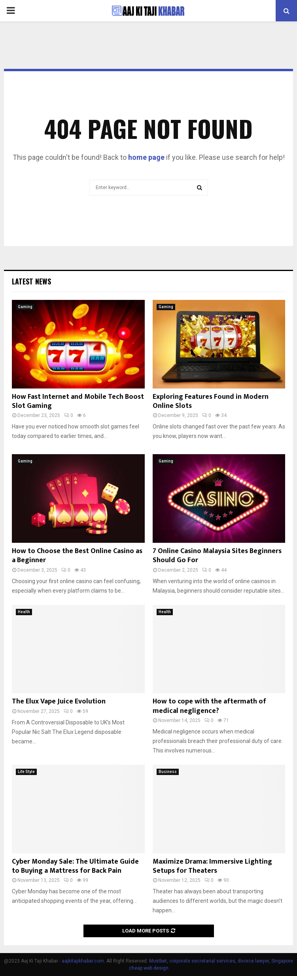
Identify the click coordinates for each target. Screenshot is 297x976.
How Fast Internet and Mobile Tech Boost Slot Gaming (78, 401)
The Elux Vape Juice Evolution (59, 701)
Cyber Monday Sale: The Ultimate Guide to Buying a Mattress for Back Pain (75, 866)
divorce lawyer (253, 961)
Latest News (31, 281)
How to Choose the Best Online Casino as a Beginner (77, 555)
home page (146, 157)
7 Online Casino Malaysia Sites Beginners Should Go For (217, 555)
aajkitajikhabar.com (83, 961)
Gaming (25, 307)
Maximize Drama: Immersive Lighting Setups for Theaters (212, 866)
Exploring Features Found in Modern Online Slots (211, 401)
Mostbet (158, 961)
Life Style (26, 771)
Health (24, 612)
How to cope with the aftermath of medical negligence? (209, 706)
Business (168, 771)
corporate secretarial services (202, 961)
